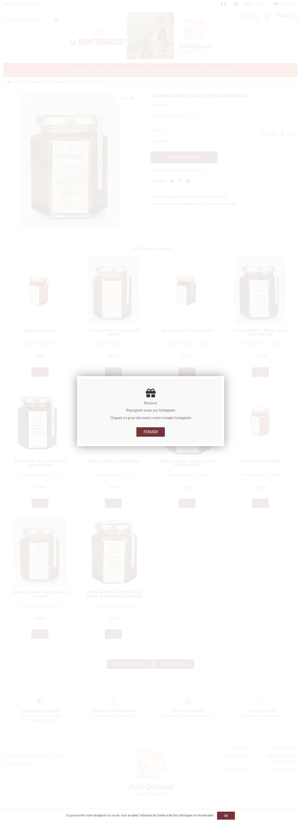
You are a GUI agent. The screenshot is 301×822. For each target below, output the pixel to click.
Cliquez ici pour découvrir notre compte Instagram (150, 417)
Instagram (166, 410)
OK (226, 816)
